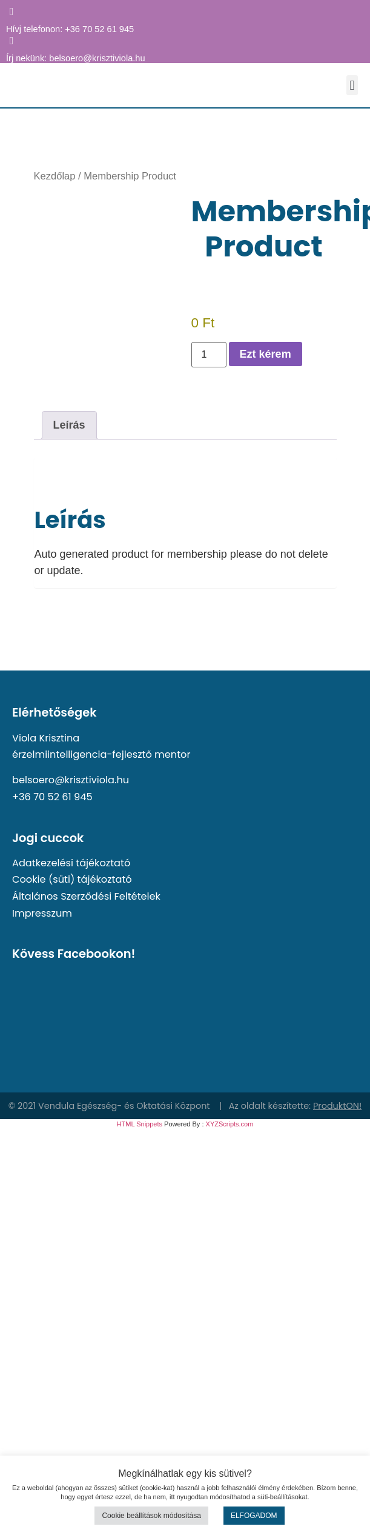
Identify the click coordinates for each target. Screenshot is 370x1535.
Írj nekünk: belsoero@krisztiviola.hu (75, 58)
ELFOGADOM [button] (254, 1515)
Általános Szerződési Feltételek (86, 896)
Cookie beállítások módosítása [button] (151, 1515)
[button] (352, 85)
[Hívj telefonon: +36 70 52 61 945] (11, 11)
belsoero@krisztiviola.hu (70, 780)
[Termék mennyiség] (208, 354)
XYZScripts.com (230, 1124)
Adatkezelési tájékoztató (71, 863)
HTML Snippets (139, 1124)
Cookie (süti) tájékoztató (72, 879)
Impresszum (42, 913)
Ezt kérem (265, 354)
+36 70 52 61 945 (52, 797)
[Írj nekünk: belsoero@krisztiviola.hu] (11, 40)
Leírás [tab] (69, 425)
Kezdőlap (55, 176)
